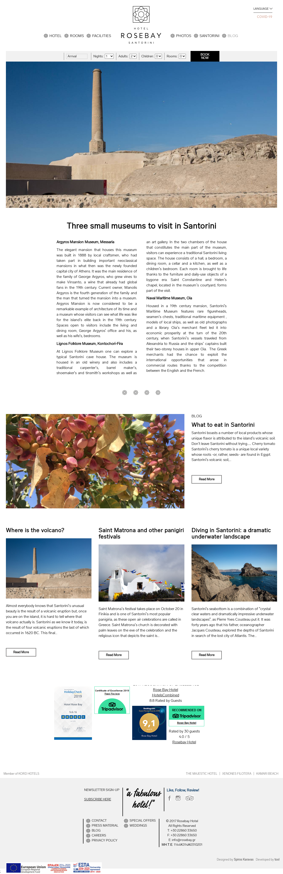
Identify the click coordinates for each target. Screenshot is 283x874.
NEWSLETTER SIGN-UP (101, 790)
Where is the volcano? (35, 530)
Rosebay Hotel (184, 742)
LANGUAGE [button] (261, 8)
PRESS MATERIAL (105, 826)
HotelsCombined (165, 695)
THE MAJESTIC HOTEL (201, 773)
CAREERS (99, 835)
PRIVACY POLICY (105, 840)
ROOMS (77, 35)
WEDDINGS (138, 826)
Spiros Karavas (243, 859)
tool (276, 859)
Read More (206, 479)
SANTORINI (209, 35)
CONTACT (99, 821)
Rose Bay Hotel (165, 689)
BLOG (233, 35)
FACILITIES (101, 35)
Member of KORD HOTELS (21, 773)
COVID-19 (264, 17)
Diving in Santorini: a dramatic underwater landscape (231, 533)
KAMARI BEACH (267, 773)
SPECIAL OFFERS (143, 821)
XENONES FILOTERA (236, 773)
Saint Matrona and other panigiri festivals (141, 533)
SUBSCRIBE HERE (97, 799)
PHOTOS (183, 35)
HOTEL (55, 35)
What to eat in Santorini (223, 424)
